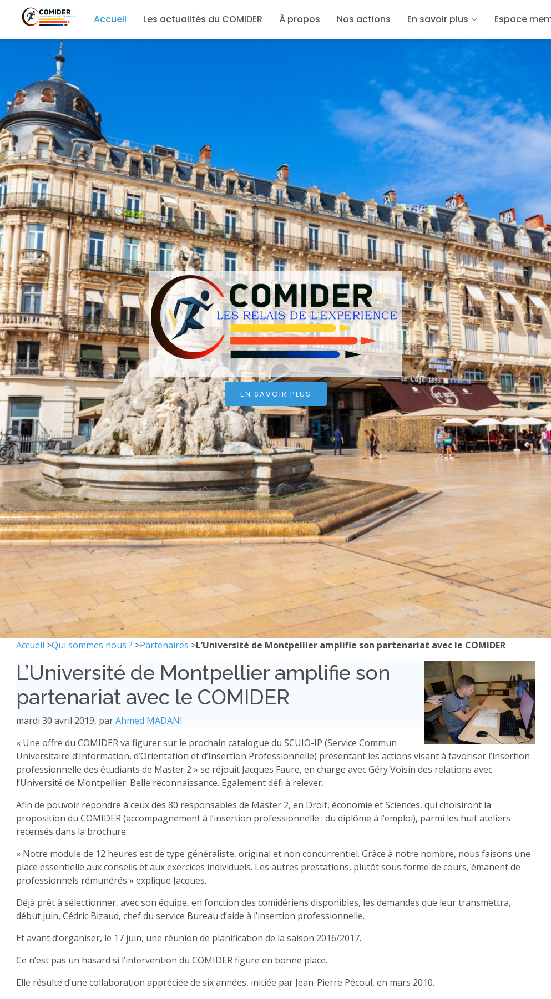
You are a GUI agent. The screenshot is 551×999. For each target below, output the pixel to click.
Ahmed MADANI (149, 720)
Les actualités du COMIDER (202, 19)
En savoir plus (275, 394)
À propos (299, 19)
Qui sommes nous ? (92, 645)
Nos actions (364, 19)
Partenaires (164, 645)
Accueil (110, 19)
